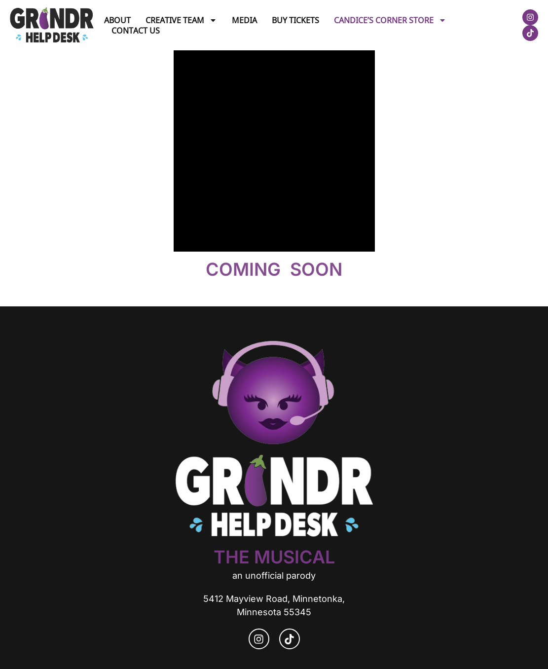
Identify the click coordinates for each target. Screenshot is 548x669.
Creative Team (181, 20)
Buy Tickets (295, 20)
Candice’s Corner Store (390, 20)
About (117, 20)
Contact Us (135, 30)
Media (244, 20)
